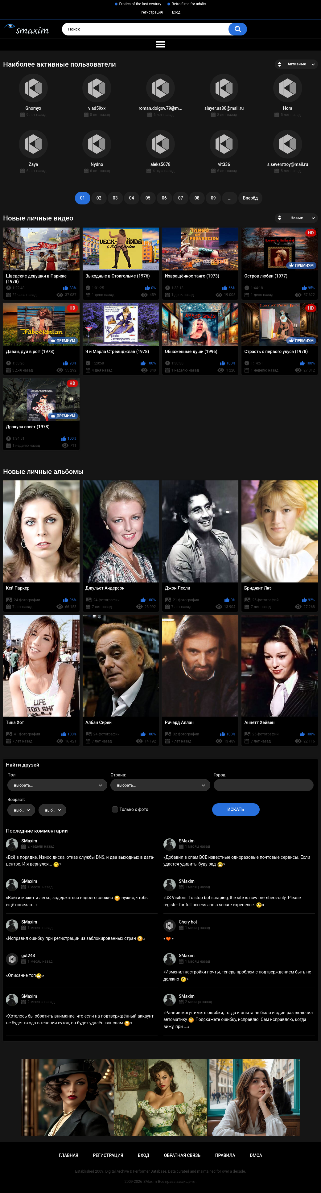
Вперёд (250, 197)
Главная (68, 1155)
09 (213, 197)
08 (197, 197)
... (230, 197)
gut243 (28, 955)
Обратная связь (182, 1155)
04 (131, 197)
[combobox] (57, 785)
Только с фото (133, 809)
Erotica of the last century (140, 4)
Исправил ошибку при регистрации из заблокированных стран (75, 938)
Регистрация (152, 12)
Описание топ (25, 975)
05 (148, 197)
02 (99, 197)
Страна (117, 774)
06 (164, 197)
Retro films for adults (189, 4)
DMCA (256, 1155)
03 (115, 197)
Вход (176, 12)
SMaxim (29, 840)
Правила (225, 1155)
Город (220, 774)
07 (180, 197)
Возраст (15, 799)
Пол (11, 774)
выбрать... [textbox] (23, 785)
